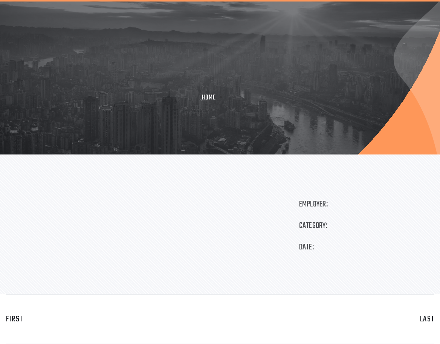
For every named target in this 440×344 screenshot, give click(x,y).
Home (209, 97)
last (427, 319)
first (14, 319)
